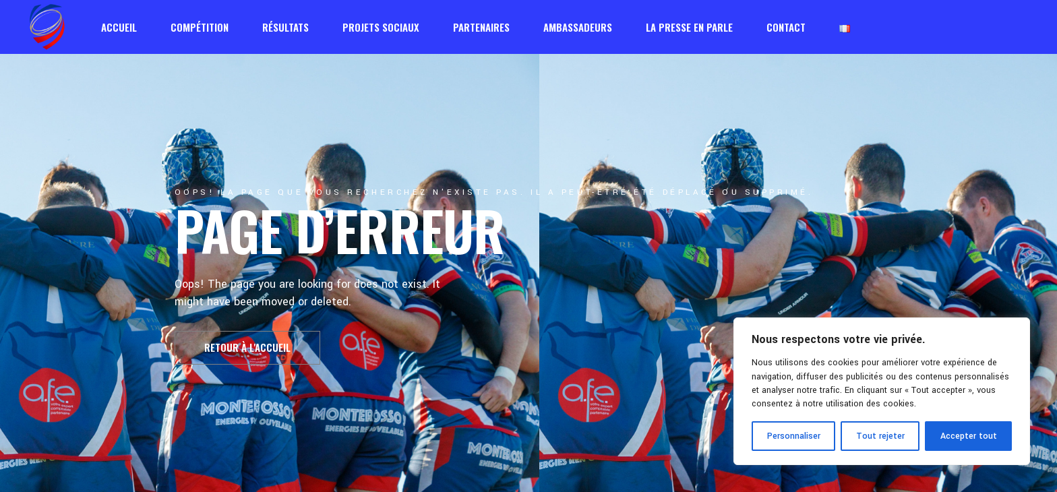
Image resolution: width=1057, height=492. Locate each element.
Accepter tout (968, 436)
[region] (881, 391)
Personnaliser (793, 436)
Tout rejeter (880, 436)
